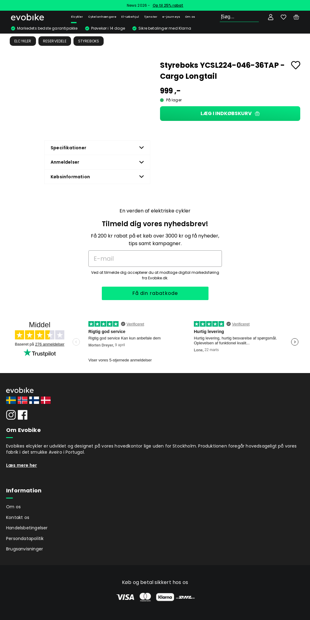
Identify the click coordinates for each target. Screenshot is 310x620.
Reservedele (54, 41)
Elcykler (77, 17)
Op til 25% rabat (168, 5)
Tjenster (151, 17)
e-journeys (171, 17)
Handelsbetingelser (27, 528)
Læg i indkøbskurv (230, 113)
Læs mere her (21, 465)
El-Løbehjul (130, 17)
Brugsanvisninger (24, 549)
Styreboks (88, 41)
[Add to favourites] (295, 65)
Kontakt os (17, 517)
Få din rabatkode (155, 293)
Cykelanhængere (102, 17)
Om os (190, 17)
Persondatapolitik (25, 538)
